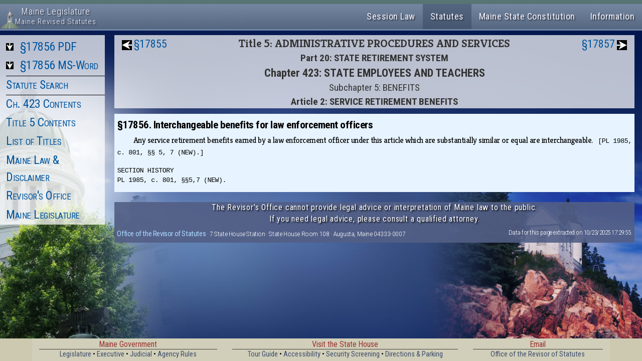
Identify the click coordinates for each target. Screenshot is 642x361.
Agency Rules (177, 354)
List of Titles (33, 141)
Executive (110, 354)
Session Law (391, 16)
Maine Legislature (43, 215)
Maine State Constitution (527, 16)
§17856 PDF (48, 47)
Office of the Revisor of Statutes (161, 233)
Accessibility (301, 354)
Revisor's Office (38, 196)
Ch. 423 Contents (43, 104)
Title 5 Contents (40, 122)
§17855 (150, 44)
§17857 (598, 44)
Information (612, 16)
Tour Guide (263, 354)
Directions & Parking (414, 354)
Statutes (447, 16)
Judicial (141, 354)
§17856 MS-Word (59, 65)
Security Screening (353, 354)
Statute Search (37, 85)
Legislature (75, 354)
